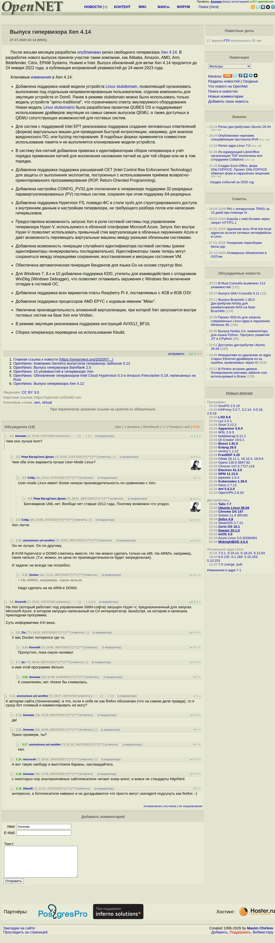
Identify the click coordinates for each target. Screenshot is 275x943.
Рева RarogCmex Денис (37, 456)
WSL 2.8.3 (226, 432)
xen (37, 402)
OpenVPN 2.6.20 (231, 493)
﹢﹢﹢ (74, 435)
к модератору (104, 435)
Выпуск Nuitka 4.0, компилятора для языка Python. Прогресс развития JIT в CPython (240, 335)
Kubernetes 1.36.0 (232, 481)
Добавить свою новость (228, 101)
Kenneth (20, 601)
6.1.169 (236, 557)
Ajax (118, 427)
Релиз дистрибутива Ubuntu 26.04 (244, 127)
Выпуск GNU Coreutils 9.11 (238, 293)
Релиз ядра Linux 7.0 (234, 145)
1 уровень (132, 427)
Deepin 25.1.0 (229, 530)
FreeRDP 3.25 (229, 455)
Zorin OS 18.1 (229, 527)
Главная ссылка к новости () (63, 359)
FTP (226, 41)
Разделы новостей (224, 81)
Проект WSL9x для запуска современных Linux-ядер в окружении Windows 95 (240, 321)
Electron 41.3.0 (230, 470)
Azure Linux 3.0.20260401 (237, 538)
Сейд (30, 477)
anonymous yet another (39, 540)
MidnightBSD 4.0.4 (233, 542)
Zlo (23, 632)
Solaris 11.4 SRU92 (233, 515)
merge (229, 564)
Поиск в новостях (223, 91)
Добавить (219, 938)
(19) (31, 427)
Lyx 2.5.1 (225, 421)
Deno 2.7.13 (227, 485)
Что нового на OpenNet (228, 86)
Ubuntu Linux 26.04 (233, 508)
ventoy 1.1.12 (228, 451)
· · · (83, 435)
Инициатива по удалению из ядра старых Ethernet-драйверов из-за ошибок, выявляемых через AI (241, 358)
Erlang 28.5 (227, 447)
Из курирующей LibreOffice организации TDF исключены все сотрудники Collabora (236, 155)
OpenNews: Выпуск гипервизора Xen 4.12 (48, 384)
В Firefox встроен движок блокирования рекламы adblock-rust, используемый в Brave (239, 372)
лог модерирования (190, 806)
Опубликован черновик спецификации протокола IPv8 (234, 137)
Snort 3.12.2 (227, 425)
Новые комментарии (225, 96)
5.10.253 (213, 560)
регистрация (240, 1)
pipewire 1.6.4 (228, 477)
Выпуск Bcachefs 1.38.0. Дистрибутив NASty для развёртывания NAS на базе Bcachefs (233, 305)
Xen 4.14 (169, 52)
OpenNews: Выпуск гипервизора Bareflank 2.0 (52, 367)
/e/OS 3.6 (225, 534)
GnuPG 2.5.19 (229, 406)
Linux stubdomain (121, 86)
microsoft (29, 759)
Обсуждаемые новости (239, 273)
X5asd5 (28, 788)
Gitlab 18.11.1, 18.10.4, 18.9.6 (240, 459)
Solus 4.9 (225, 519)
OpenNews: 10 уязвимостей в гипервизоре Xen (53, 371)
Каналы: (215, 76)
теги (214, 7)
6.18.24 (246, 553)
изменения (41, 77)
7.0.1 (222, 553)
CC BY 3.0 (30, 392)
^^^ (95, 456)
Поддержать (240, 938)
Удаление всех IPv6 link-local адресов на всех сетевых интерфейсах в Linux (241, 232)
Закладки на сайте (19, 934)
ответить (61, 435)
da (23, 662)
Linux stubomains (59, 107)
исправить (176, 354)
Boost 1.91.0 (228, 443)
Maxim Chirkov (260, 934)
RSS (196, 427)
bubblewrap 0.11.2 (232, 436)
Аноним (20, 435)
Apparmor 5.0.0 (230, 428)
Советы (239, 199)
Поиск (204, 7)
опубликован (89, 52)
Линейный (151, 427)
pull (239, 564)
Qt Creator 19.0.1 (231, 440)
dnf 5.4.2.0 (226, 489)
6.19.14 (233, 553)
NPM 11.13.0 (228, 474)
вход (226, 1)
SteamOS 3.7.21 (230, 523)
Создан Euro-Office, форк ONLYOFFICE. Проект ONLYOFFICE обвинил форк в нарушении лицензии (240, 169)
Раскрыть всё (179, 427)
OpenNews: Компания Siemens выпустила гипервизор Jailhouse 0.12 (71, 363)
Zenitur (34, 574)
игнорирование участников (160, 806)
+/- (164, 427)
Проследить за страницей (25, 938)
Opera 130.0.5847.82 (234, 462)
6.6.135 (223, 557)
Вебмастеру (263, 938)
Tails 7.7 (224, 504)
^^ (89, 456)
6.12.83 (259, 553)
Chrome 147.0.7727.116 (236, 466)
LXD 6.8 (224, 417)
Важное (239, 117)
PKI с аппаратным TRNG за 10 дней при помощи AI (240, 210)
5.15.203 (250, 557)
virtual (47, 402)
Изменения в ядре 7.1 (224, 570)
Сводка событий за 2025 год (232, 182)
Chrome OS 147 (230, 511)
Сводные (250, 81)
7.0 (220, 564)
